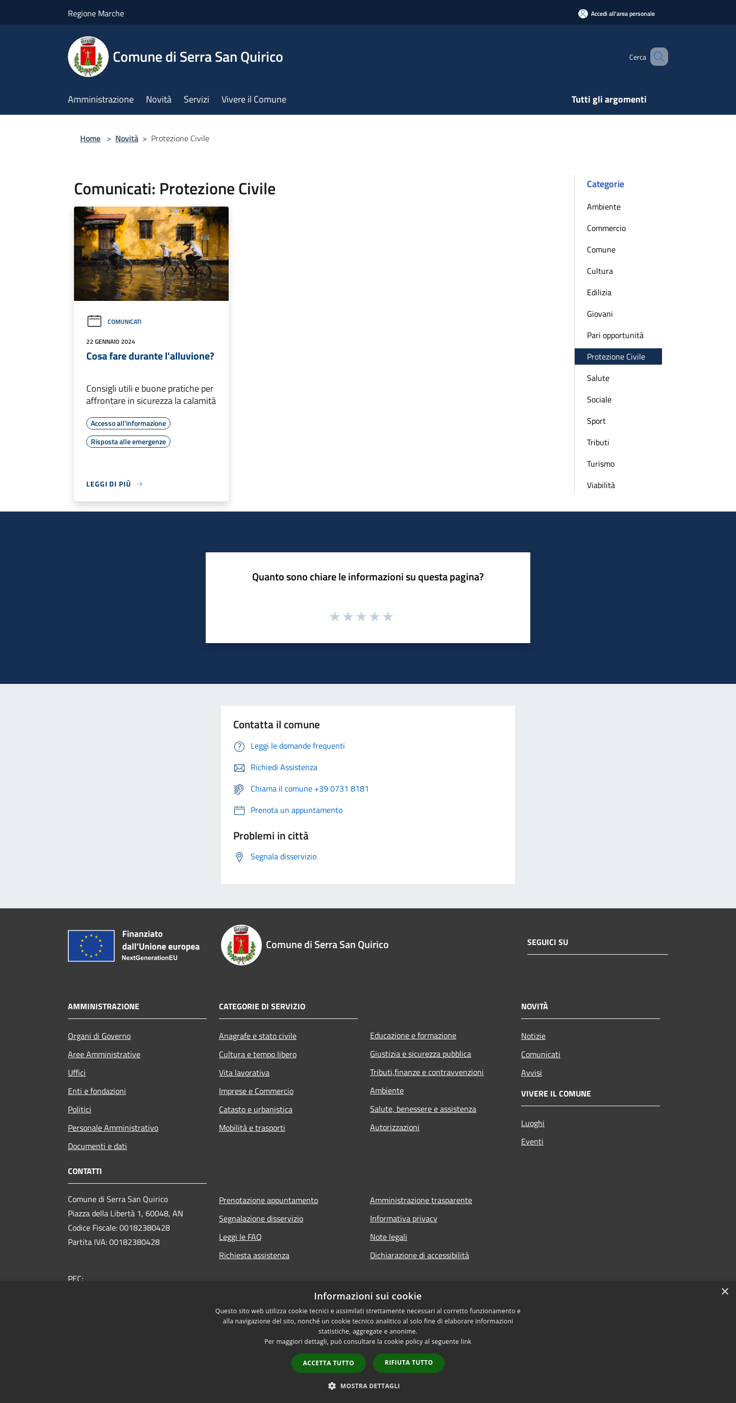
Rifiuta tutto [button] (409, 1362)
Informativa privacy (403, 1218)
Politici (79, 1109)
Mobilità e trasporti (252, 1127)
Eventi (532, 1141)
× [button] (724, 1292)
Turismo (601, 463)
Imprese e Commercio (256, 1091)
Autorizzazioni (395, 1127)
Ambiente (604, 206)
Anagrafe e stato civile (258, 1036)
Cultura (600, 271)
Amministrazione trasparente (421, 1200)
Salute (598, 378)
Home (90, 138)
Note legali (388, 1237)
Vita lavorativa (244, 1072)
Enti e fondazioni (97, 1091)
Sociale (599, 399)
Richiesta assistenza (254, 1255)
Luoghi (533, 1123)
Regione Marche (96, 13)
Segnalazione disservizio (261, 1218)
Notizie (533, 1036)
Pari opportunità (615, 335)
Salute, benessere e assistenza (423, 1109)
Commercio (606, 228)
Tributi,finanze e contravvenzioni (427, 1072)
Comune (601, 249)
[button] (368, 1386)
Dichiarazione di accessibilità (419, 1255)
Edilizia (599, 292)
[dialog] (368, 1342)
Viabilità (601, 485)
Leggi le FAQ (240, 1237)
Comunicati (113, 321)
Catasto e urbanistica (255, 1109)
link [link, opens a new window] (466, 1341)
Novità (126, 138)
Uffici (77, 1072)
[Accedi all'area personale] (616, 13)
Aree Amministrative (104, 1054)
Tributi (598, 442)
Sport (596, 421)
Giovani (600, 314)
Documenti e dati (97, 1146)
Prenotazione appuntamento (268, 1200)
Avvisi (531, 1072)
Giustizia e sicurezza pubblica (420, 1054)
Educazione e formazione (413, 1035)
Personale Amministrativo (113, 1127)
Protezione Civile (616, 356)
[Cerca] (656, 56)
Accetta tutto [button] (328, 1363)
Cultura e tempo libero (258, 1054)
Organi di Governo (99, 1036)
